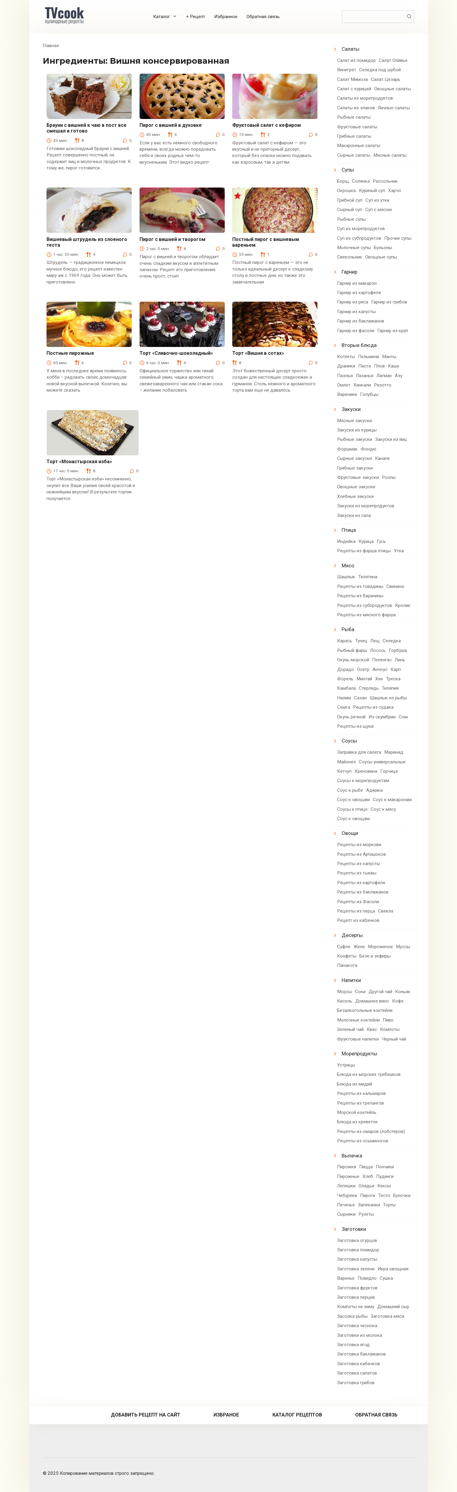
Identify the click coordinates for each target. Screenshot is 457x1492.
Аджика (374, 790)
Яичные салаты (394, 108)
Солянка (361, 181)
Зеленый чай (350, 1029)
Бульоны (383, 247)
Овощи (350, 833)
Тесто (384, 1195)
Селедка (392, 640)
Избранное (225, 16)
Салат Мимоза (352, 79)
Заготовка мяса (387, 1316)
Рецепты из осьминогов (362, 1141)
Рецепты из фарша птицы (364, 550)
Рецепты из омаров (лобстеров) (371, 1131)
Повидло (367, 1278)
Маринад (393, 752)
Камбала (346, 688)
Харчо (394, 190)
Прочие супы (397, 238)
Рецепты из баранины (360, 595)
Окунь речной (351, 717)
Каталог (161, 16)
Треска (393, 679)
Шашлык (346, 576)
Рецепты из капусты (358, 863)
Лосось (378, 650)
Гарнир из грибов (389, 302)
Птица (349, 530)
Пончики (385, 1167)
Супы (348, 170)
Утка (399, 550)
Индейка (346, 541)
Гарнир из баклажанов (360, 321)
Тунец (361, 640)
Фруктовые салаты (357, 127)
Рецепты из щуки (355, 726)
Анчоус (380, 669)
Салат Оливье (393, 60)
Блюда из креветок (357, 1122)
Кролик (402, 605)
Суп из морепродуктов (361, 228)
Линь (400, 660)
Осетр (363, 669)
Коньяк (402, 991)
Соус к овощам (353, 799)
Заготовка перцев (356, 1297)
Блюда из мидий (354, 1084)
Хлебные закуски (355, 496)
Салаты (350, 49)
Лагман (384, 375)
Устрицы (346, 1065)
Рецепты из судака (373, 707)
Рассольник (385, 181)
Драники (346, 366)
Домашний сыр (393, 1306)
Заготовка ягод (353, 1344)
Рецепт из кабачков (358, 920)
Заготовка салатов (357, 1373)
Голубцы (369, 394)
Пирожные (348, 1176)
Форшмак (347, 449)
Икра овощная (393, 1269)
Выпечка (352, 1156)
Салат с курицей (354, 88)
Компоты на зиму (355, 1306)
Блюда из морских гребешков (369, 1074)
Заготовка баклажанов (361, 1354)
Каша (393, 366)
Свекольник (349, 257)
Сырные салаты (353, 155)
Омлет (343, 385)
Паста (364, 366)
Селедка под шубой (380, 69)
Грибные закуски (355, 468)
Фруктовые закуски (358, 477)
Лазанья (364, 375)
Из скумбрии (382, 717)
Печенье (346, 1205)
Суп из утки (377, 200)
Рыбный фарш (352, 650)
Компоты (390, 1029)
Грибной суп (349, 200)
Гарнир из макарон (357, 283)
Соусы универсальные (382, 762)
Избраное (226, 1415)
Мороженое (380, 946)
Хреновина (366, 771)
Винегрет (346, 69)
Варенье (346, 1278)
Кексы (384, 1186)
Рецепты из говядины (360, 586)
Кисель (344, 1001)
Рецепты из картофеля (361, 882)
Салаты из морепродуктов (365, 98)
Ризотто (382, 385)
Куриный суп (372, 190)
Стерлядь (369, 688)
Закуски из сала (354, 515)
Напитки (351, 980)
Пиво (388, 1020)
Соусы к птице (352, 809)
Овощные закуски (356, 486)
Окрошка (346, 190)
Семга (343, 707)
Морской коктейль (356, 1112)
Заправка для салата (359, 752)
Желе (359, 946)
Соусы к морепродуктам (363, 780)
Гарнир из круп (392, 330)
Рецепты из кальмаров (361, 1093)
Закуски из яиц (391, 439)
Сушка (386, 1278)
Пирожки (346, 1167)
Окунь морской (353, 660)
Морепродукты (359, 1054)
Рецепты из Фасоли (358, 901)
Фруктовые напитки (358, 1039)
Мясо (348, 566)
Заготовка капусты (357, 1259)
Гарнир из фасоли (355, 330)
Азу (398, 375)
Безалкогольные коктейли (364, 1010)
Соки (360, 991)
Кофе (398, 1001)
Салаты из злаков (356, 108)
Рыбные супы (351, 219)
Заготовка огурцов (357, 1240)
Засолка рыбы (352, 1316)
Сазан (360, 698)
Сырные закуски (354, 458)
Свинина (395, 586)
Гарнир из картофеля (359, 292)
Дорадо (345, 669)
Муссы (403, 946)
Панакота (347, 965)
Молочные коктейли (358, 1020)
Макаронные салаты (358, 145)
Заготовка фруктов (357, 1288)
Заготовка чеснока (357, 1325)
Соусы (349, 741)
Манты (389, 356)
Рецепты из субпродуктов (364, 605)
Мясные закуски (354, 420)
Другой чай (380, 991)
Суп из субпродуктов (359, 238)
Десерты (352, 935)
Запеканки (369, 1205)
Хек (379, 679)
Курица (366, 541)
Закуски (351, 409)
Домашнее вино (372, 1001)
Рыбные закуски (354, 439)
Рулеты (366, 1214)
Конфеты (346, 956)
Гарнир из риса (352, 302)
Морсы (344, 991)
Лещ (375, 640)
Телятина (367, 576)
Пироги (367, 1195)
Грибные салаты (354, 136)
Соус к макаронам (392, 799)
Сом (403, 717)
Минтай (364, 679)
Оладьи (366, 1186)
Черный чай (394, 1039)
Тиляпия (390, 688)
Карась (344, 640)
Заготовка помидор (358, 1250)
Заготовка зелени (356, 1269)
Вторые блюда (359, 345)
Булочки (401, 1195)
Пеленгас (382, 660)
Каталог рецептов (297, 1415)
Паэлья (345, 375)
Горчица (389, 771)
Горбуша (398, 650)
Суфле (343, 946)
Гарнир (349, 272)
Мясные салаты (390, 155)
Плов (379, 366)
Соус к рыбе (350, 790)
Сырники (346, 1214)
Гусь (381, 541)
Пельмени (368, 356)
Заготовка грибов (356, 1382)
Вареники (347, 394)
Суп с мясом (378, 209)
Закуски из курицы (357, 430)
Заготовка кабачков (358, 1363)
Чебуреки (347, 1195)
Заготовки (354, 1229)
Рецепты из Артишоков (361, 854)
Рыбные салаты (354, 117)
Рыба (348, 629)
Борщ (343, 181)
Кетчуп (344, 771)
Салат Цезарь (385, 79)
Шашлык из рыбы (388, 698)
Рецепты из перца (356, 911)
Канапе (382, 458)
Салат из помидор (356, 60)
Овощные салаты (392, 88)
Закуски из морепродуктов (365, 506)
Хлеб (367, 1176)
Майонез (346, 762)
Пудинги (385, 1176)
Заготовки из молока (359, 1335)
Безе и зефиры (375, 956)
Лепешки (346, 1186)
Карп (396, 669)
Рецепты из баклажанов (362, 892)
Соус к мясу (383, 809)
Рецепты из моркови (359, 844)
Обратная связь (263, 16)
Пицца (366, 1167)
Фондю (368, 449)
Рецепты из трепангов (360, 1103)
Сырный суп (349, 209)
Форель (345, 679)
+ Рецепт (195, 16)
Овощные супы (381, 257)
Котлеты (346, 356)
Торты (389, 1205)
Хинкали (362, 385)
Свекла (385, 911)
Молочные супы (354, 247)
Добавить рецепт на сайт (145, 1415)
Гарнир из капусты (356, 311)
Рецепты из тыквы (356, 873)
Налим (344, 698)
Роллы (389, 477)
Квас (372, 1029)
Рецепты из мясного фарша (366, 615)
